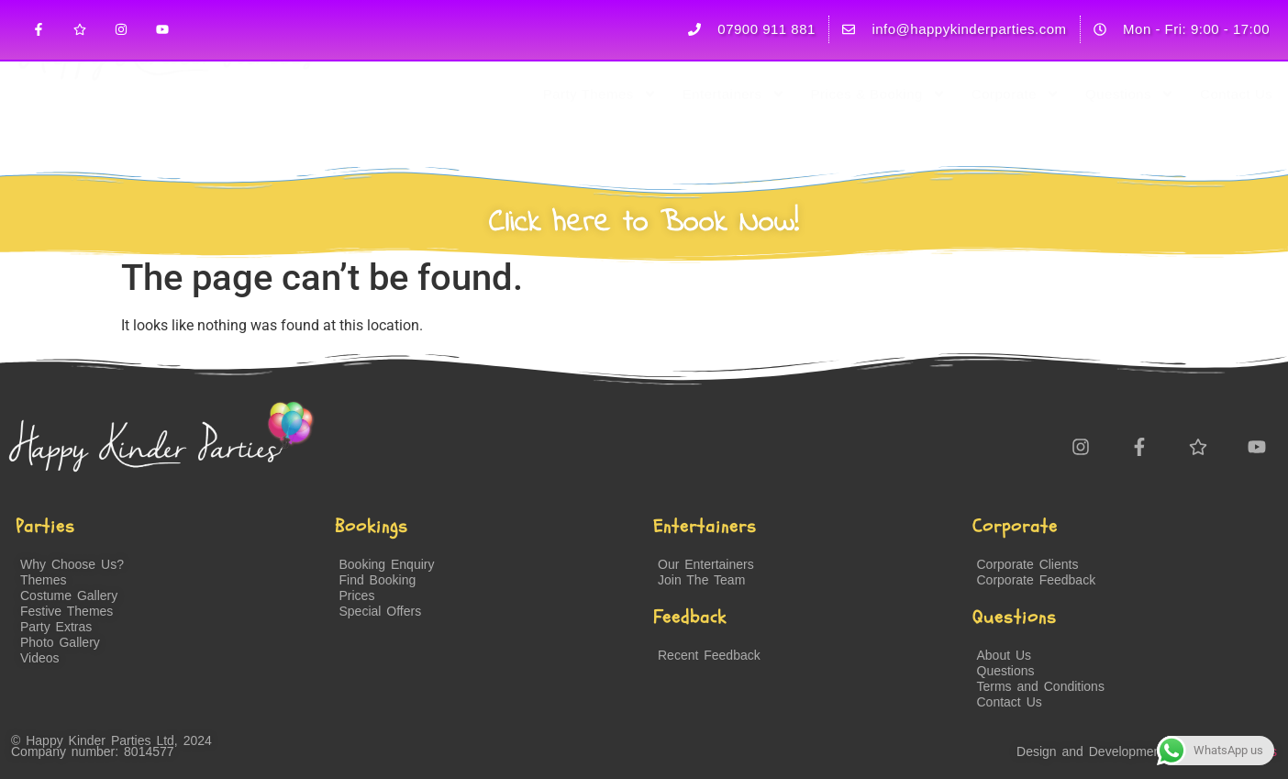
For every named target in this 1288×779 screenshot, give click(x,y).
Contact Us (1236, 133)
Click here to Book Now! (644, 223)
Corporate (1016, 134)
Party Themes (600, 134)
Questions (1129, 134)
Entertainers (734, 134)
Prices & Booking (878, 134)
